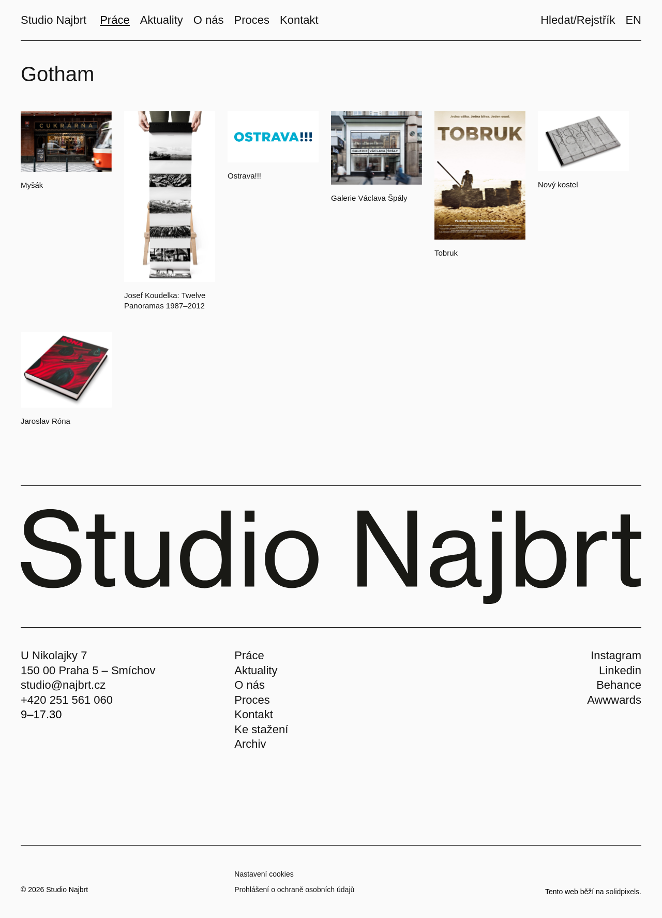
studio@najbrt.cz (63, 684)
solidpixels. (623, 891)
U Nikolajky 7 (54, 655)
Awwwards (614, 699)
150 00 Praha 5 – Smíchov (88, 670)
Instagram (616, 655)
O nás (249, 684)
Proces (251, 699)
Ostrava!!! (244, 175)
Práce (249, 655)
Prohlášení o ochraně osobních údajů (294, 889)
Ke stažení (261, 729)
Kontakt (253, 714)
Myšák (32, 185)
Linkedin (620, 670)
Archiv (250, 743)
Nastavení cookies (263, 874)
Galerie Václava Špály (369, 198)
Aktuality (255, 670)
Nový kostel (558, 184)
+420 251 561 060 (67, 699)
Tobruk (446, 252)
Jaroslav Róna (45, 421)
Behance (618, 684)
